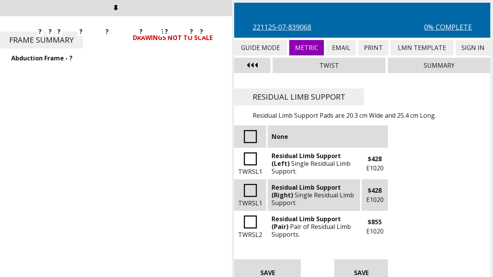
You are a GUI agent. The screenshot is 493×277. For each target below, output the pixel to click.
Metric (306, 47)
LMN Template (422, 47)
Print (373, 47)
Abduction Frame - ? (41, 58)
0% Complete (448, 27)
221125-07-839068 (282, 27)
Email (341, 47)
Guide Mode (260, 47)
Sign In (473, 47)
